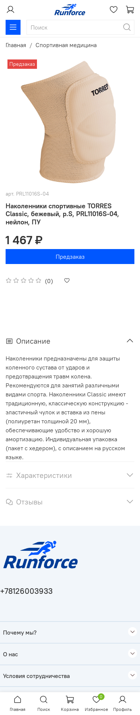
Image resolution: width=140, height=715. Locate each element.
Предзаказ (70, 256)
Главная (16, 45)
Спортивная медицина (66, 45)
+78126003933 (26, 591)
